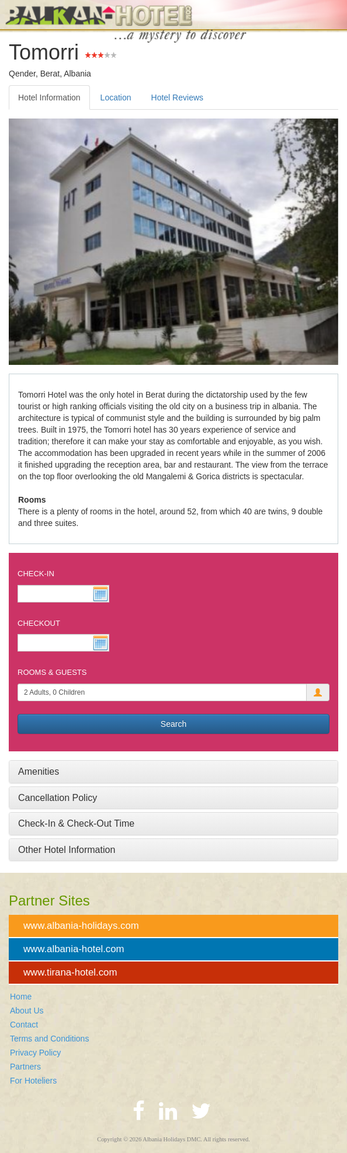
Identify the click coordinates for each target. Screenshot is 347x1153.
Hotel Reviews (177, 97)
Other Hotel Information (66, 850)
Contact (24, 1024)
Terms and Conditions (49, 1038)
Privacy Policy (35, 1052)
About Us (27, 1010)
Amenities (38, 771)
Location (115, 97)
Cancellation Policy (57, 798)
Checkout (39, 623)
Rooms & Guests (52, 672)
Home (21, 996)
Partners (25, 1066)
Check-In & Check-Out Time (76, 823)
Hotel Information (49, 97)
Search (173, 724)
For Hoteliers (33, 1080)
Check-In (36, 573)
